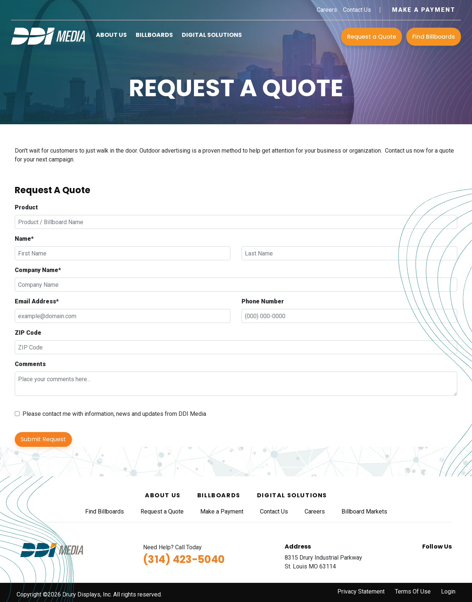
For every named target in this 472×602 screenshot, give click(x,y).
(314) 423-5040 (184, 559)
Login (448, 591)
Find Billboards (433, 37)
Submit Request (43, 439)
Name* (24, 238)
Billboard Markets (364, 511)
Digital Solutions (212, 35)
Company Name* (38, 270)
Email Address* (37, 301)
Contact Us (357, 9)
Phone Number (263, 301)
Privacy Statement (361, 591)
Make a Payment (423, 9)
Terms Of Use (413, 591)
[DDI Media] (48, 35)
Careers (327, 9)
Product (26, 207)
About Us (111, 35)
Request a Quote (371, 37)
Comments (30, 364)
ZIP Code (28, 332)
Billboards (154, 35)
